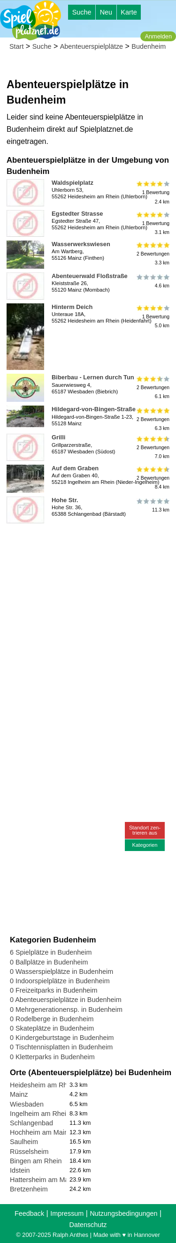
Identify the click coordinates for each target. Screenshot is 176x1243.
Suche (82, 12)
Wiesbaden (27, 1104)
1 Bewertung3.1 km (152, 223)
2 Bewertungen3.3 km (152, 253)
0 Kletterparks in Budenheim (52, 1057)
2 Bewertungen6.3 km (152, 418)
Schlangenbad (31, 1123)
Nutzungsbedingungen (123, 1213)
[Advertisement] (88, 615)
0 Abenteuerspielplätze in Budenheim (66, 999)
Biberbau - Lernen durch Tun (93, 377)
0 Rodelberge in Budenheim (51, 1019)
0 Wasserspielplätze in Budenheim (61, 971)
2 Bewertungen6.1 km (152, 387)
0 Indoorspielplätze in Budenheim (60, 981)
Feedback (29, 1213)
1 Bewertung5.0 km (152, 316)
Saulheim (24, 1141)
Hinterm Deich (72, 306)
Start (16, 46)
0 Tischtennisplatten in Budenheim (61, 1047)
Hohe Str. (65, 500)
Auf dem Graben (75, 468)
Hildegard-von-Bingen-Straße (94, 409)
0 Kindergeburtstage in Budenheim (62, 1037)
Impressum (67, 1213)
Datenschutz (88, 1224)
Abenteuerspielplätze (91, 46)
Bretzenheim (29, 1189)
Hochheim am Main (39, 1132)
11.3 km (152, 505)
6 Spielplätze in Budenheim (51, 952)
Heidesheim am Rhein (43, 1085)
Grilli (58, 437)
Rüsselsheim (29, 1151)
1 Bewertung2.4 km (152, 192)
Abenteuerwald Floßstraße (90, 275)
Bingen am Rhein (35, 1161)
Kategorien (144, 845)
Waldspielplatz (72, 182)
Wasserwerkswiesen (81, 244)
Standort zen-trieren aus (145, 830)
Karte (129, 12)
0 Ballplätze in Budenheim (49, 962)
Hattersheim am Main (42, 1179)
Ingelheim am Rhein (40, 1113)
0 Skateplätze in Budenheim (52, 1028)
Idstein (20, 1170)
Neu (106, 12)
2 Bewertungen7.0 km (152, 447)
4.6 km (152, 281)
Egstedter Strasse (77, 213)
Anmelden (158, 36)
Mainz (19, 1094)
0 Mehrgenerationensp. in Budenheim (66, 1009)
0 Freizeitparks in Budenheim (53, 990)
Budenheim (148, 46)
